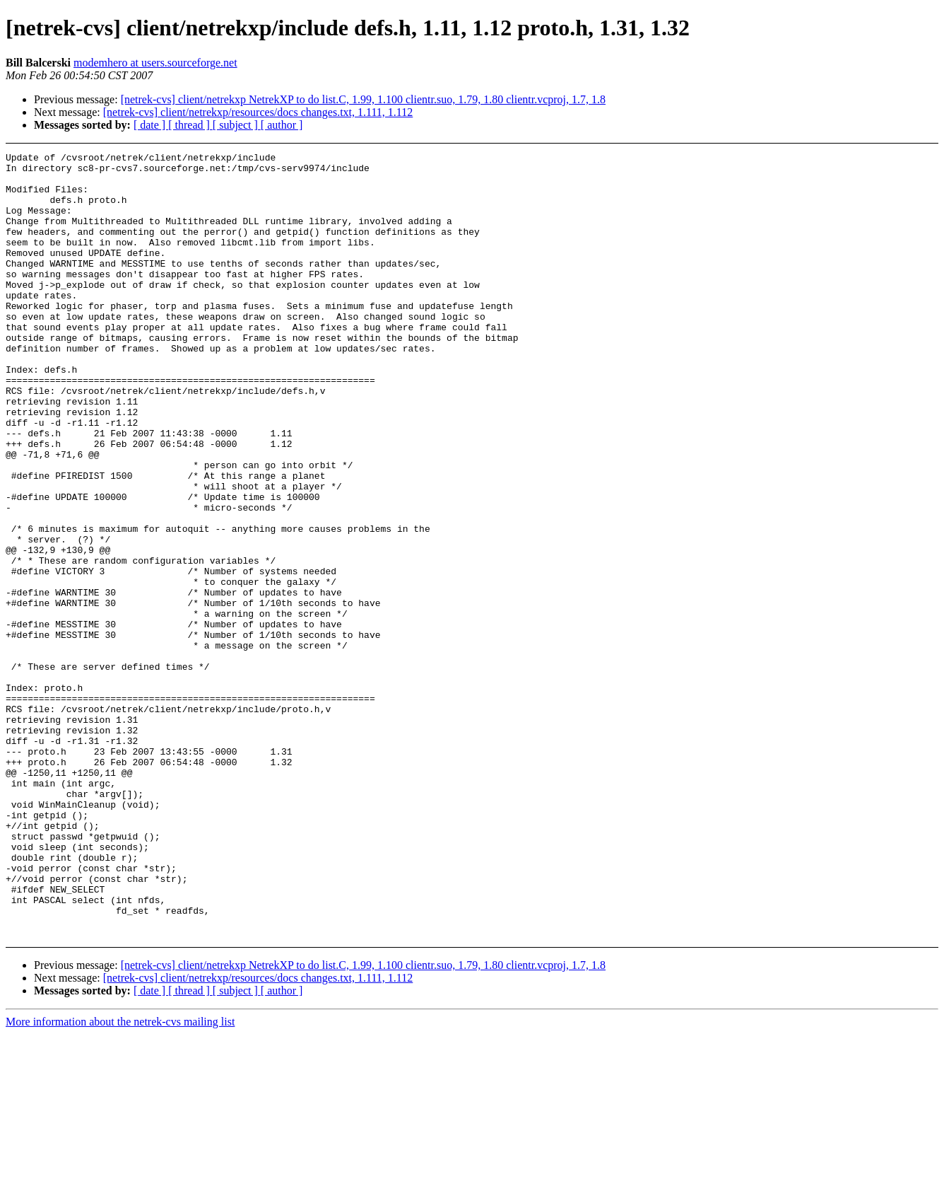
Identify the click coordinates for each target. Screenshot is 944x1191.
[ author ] (282, 125)
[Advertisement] (842, 188)
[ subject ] (237, 125)
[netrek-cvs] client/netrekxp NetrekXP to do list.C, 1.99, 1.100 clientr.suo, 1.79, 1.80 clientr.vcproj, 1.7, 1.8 (363, 99)
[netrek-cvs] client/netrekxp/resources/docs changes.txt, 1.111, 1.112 (258, 112)
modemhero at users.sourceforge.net (155, 63)
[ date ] (151, 125)
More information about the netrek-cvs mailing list (120, 1179)
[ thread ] (190, 125)
